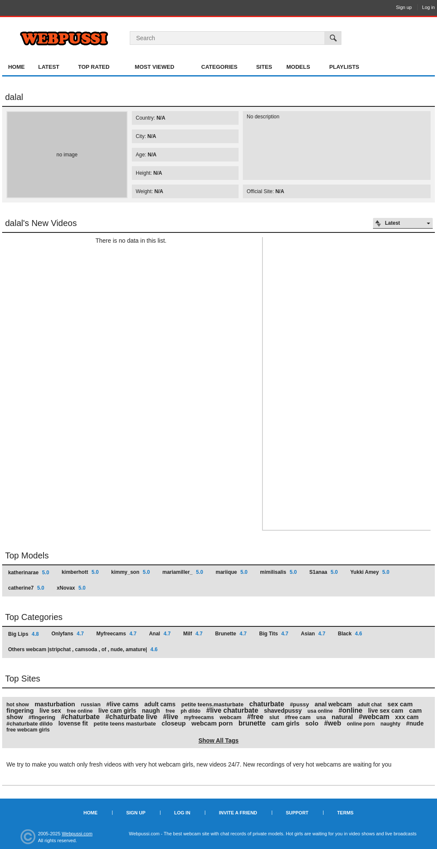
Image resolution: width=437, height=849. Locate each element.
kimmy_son (130, 572)
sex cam (400, 704)
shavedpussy (283, 710)
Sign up (404, 7)
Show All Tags (218, 740)
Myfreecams (116, 634)
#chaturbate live (131, 716)
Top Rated (94, 67)
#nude (414, 723)
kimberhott (80, 572)
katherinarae (28, 573)
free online (80, 711)
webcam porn (212, 723)
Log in (428, 7)
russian (90, 704)
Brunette (231, 634)
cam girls (285, 723)
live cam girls (118, 710)
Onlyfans (67, 634)
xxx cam (407, 717)
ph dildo (191, 711)
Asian (313, 634)
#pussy (299, 704)
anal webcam (333, 704)
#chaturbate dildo (29, 723)
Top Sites (22, 678)
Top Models (27, 555)
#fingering (42, 717)
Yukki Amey (370, 572)
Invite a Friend (238, 812)
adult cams (159, 704)
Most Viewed (154, 67)
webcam (230, 717)
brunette (252, 723)
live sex (50, 710)
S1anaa (323, 572)
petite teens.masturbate (212, 704)
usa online (320, 711)
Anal (160, 634)
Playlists (344, 67)
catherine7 (26, 588)
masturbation (55, 704)
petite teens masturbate (124, 723)
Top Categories (34, 617)
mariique (232, 572)
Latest (48, 67)
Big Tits (273, 634)
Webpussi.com (77, 833)
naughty (390, 724)
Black (350, 634)
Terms (345, 812)
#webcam (373, 716)
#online (350, 710)
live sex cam (386, 710)
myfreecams (199, 717)
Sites (264, 67)
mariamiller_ (183, 572)
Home (16, 67)
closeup (174, 723)
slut (274, 717)
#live (170, 716)
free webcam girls (28, 730)
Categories (219, 67)
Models (298, 67)
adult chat (370, 705)
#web (332, 723)
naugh (151, 710)
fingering (20, 710)
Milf (192, 634)
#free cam (298, 717)
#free (255, 716)
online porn (361, 724)
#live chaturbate (232, 710)
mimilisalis (278, 572)
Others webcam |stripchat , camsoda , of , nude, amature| (82, 649)
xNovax (71, 588)
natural (342, 716)
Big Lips (23, 634)
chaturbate (266, 704)
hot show (17, 705)
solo (311, 723)
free (170, 711)
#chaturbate (80, 716)
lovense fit (73, 723)
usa (321, 717)
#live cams (122, 704)
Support (297, 812)
